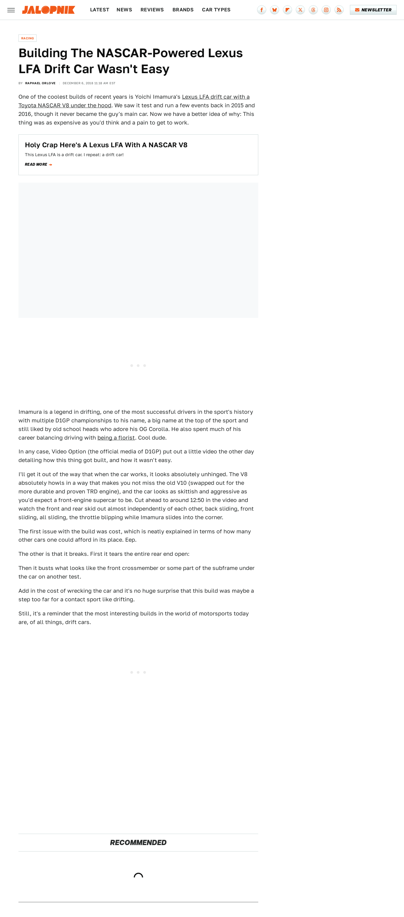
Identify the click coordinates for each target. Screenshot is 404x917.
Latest (99, 10)
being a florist (116, 437)
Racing (27, 38)
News (124, 10)
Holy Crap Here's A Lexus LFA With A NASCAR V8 (106, 145)
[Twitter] (300, 9)
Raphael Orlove (40, 83)
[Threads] (313, 9)
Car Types (216, 10)
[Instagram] (326, 9)
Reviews (152, 10)
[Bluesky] (274, 9)
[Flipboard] (287, 9)
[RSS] (339, 9)
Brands (183, 10)
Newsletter (373, 10)
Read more (36, 164)
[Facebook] (261, 9)
